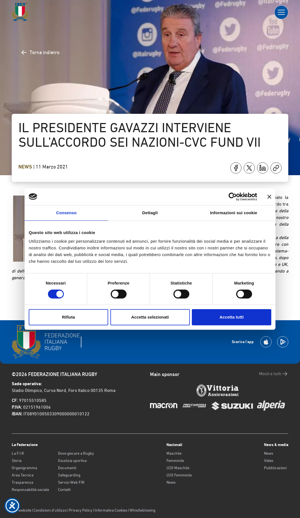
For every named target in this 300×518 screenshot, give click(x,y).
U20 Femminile (179, 475)
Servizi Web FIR (71, 482)
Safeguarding (69, 475)
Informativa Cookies (111, 510)
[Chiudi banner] (269, 197)
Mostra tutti (273, 373)
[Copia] (276, 168)
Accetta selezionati (150, 317)
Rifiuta (68, 317)
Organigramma (24, 468)
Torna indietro (40, 52)
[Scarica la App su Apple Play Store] (266, 342)
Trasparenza (22, 482)
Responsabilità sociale (30, 489)
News (25, 167)
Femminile (175, 460)
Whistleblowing (142, 510)
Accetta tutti (231, 317)
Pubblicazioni (275, 468)
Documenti (67, 468)
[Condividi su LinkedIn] (262, 168)
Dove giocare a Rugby (76, 453)
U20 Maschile (177, 468)
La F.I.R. (18, 453)
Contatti (64, 489)
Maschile (174, 453)
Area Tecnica (22, 475)
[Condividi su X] (249, 168)
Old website (21, 510)
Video (268, 460)
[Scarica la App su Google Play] (282, 342)
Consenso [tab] (66, 212)
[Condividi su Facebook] (235, 168)
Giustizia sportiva (72, 460)
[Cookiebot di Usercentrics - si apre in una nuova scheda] (232, 196)
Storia (16, 460)
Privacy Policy (80, 510)
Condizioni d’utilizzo (50, 510)
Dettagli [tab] (150, 212)
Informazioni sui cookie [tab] (233, 212)
